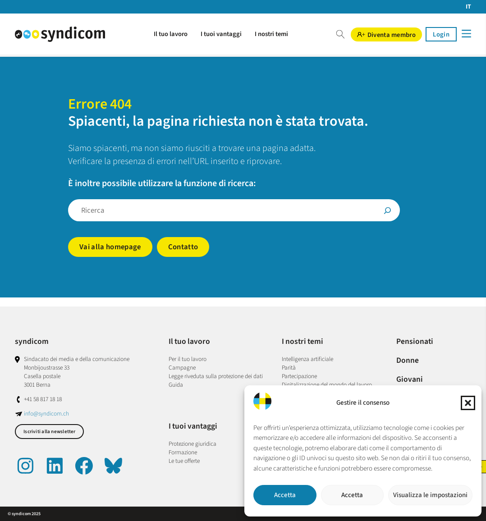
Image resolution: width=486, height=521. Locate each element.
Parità (289, 367)
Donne (407, 360)
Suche (340, 34)
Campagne (182, 367)
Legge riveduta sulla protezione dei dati (216, 376)
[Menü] (466, 33)
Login (441, 34)
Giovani (409, 379)
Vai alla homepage (110, 247)
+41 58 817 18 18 (43, 399)
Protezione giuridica (192, 443)
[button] (467, 402)
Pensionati (414, 341)
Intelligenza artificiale (307, 359)
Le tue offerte (184, 461)
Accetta (285, 495)
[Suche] (387, 210)
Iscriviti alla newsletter (49, 431)
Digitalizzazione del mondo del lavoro (327, 384)
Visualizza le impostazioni (430, 495)
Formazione (183, 452)
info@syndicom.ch (46, 413)
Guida (176, 384)
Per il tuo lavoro (187, 359)
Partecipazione (299, 376)
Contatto (183, 247)
